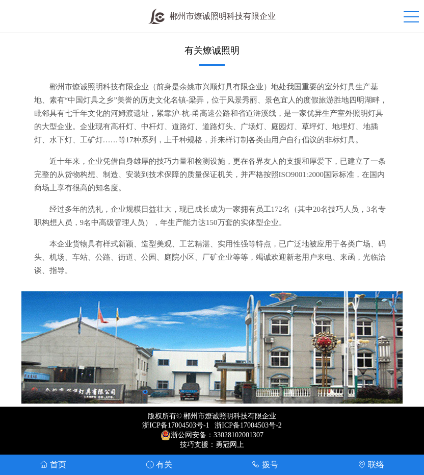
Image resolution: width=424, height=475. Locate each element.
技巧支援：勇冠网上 (212, 444)
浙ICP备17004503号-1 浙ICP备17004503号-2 (211, 425)
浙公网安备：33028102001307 (217, 435)
